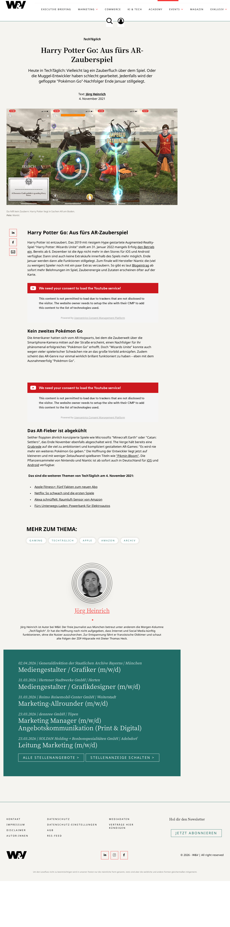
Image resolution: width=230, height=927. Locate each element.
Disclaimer (16, 830)
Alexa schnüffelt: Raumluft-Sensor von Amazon (68, 499)
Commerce (113, 9)
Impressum (16, 824)
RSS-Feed (54, 835)
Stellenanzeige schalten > (122, 757)
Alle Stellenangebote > (51, 757)
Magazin (197, 9)
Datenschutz (58, 819)
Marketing (86, 9)
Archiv (130, 540)
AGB (50, 830)
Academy (156, 9)
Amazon (108, 540)
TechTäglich (63, 540)
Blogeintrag (140, 265)
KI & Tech (135, 9)
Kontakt (14, 819)
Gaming (36, 540)
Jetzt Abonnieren (196, 833)
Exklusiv (217, 9)
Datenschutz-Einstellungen (72, 824)
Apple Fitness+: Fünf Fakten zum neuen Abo (66, 487)
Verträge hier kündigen (121, 826)
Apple (88, 540)
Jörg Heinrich (96, 94)
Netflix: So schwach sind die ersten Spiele (64, 493)
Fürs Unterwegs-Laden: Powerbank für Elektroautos (72, 506)
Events (174, 9)
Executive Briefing (56, 9)
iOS (149, 460)
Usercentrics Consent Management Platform (99, 318)
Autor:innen (17, 835)
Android (33, 465)
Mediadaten (119, 819)
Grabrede (34, 446)
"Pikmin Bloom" (127, 456)
